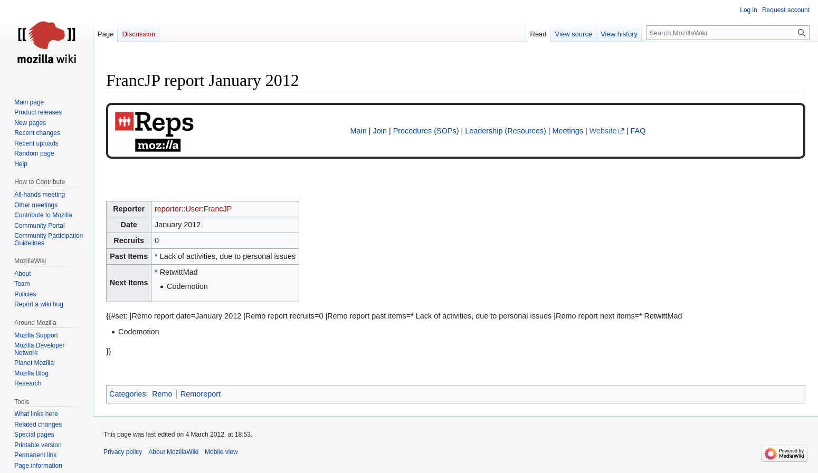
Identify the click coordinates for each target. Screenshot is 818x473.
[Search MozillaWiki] (728, 32)
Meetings (568, 131)
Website (603, 131)
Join (380, 131)
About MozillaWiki (173, 452)
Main (358, 131)
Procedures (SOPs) (426, 131)
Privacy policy (122, 452)
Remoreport (200, 394)
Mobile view (221, 452)
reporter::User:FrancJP (193, 209)
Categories (127, 394)
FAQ (638, 131)
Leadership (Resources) (505, 131)
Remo (162, 394)
